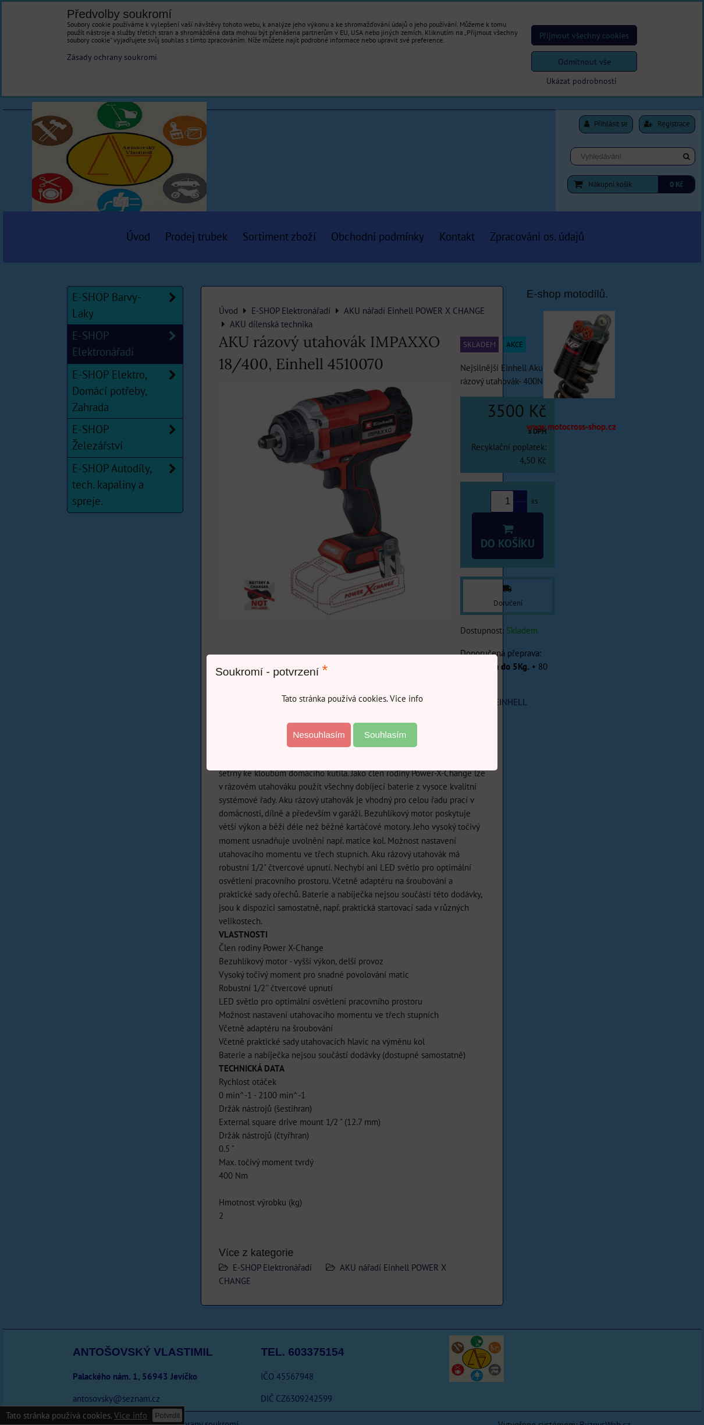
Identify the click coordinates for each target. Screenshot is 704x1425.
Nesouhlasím (319, 735)
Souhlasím (385, 735)
